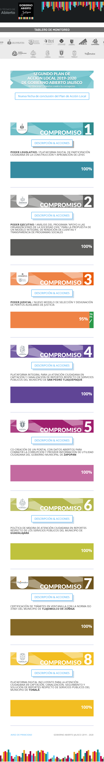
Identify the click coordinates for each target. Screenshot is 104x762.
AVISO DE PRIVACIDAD (21, 734)
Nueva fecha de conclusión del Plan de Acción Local (52, 96)
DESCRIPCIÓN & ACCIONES (52, 143)
